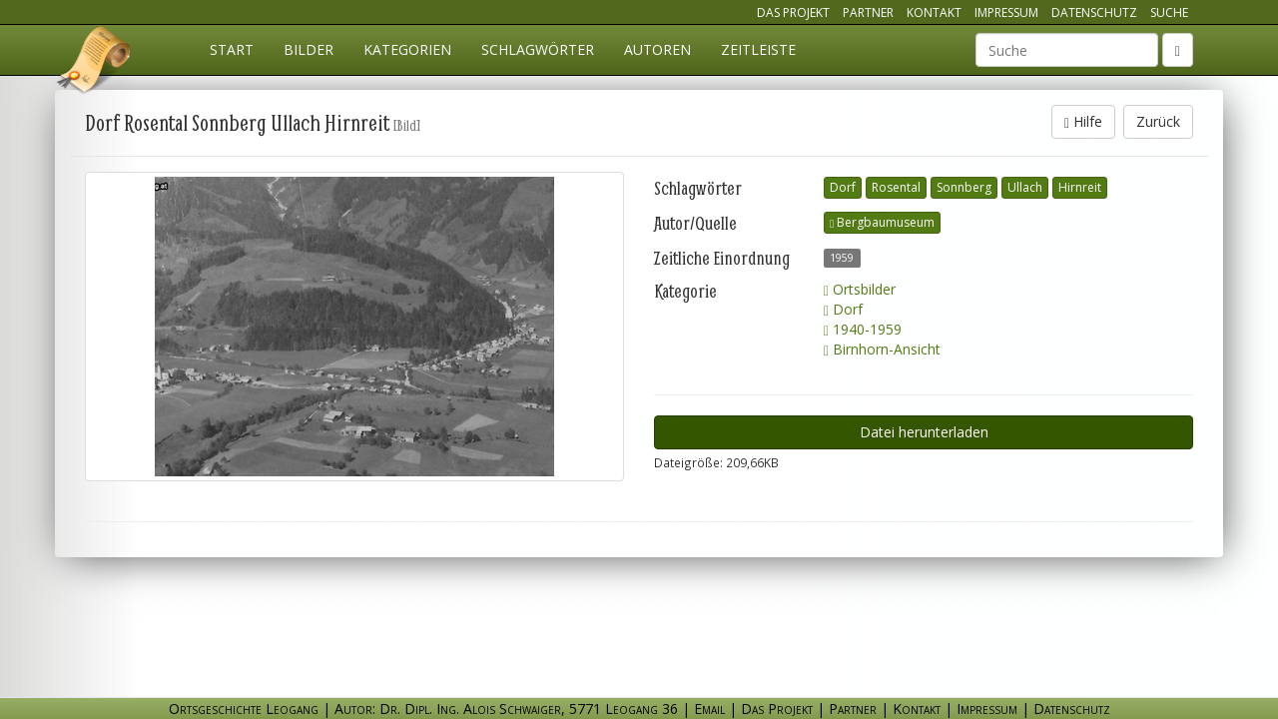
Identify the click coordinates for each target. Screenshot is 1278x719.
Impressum (1006, 12)
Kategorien (407, 49)
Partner (868, 12)
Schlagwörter (537, 49)
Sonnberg (964, 187)
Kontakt (934, 12)
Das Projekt (793, 12)
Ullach (1024, 187)
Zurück (1158, 121)
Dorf (843, 187)
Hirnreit (1079, 187)
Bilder (308, 49)
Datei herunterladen (924, 431)
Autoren (657, 49)
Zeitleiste (758, 49)
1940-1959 (863, 329)
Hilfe (1083, 121)
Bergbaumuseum (882, 222)
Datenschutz (1094, 12)
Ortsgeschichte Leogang (95, 63)
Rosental (896, 187)
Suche (1169, 12)
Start (232, 49)
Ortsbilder (860, 289)
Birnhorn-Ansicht (882, 349)
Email (709, 708)
